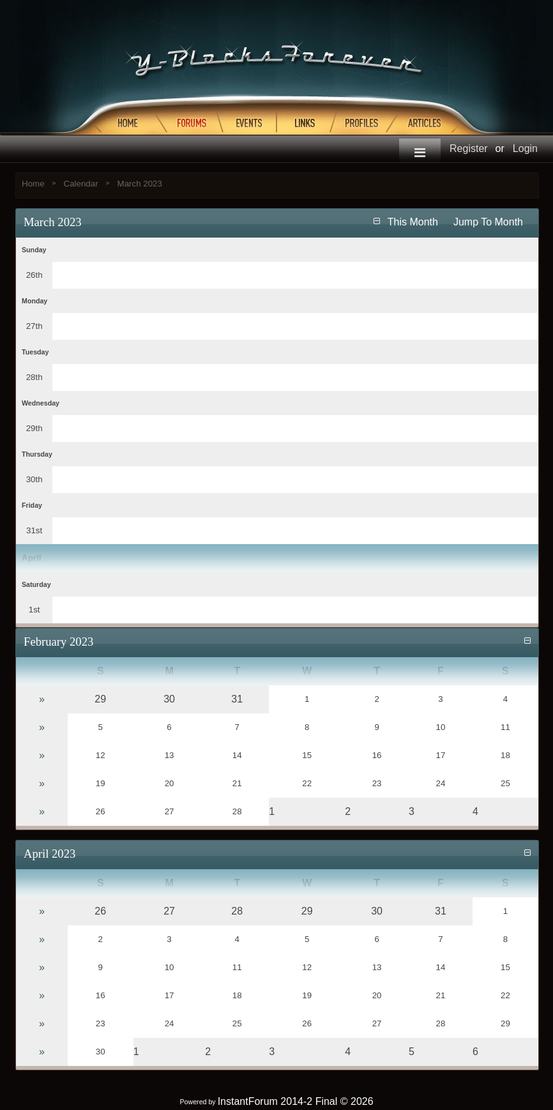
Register (469, 148)
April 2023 (49, 853)
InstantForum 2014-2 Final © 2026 (296, 1101)
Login (525, 148)
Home (33, 183)
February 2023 (58, 641)
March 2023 (139, 183)
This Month (413, 222)
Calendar (81, 183)
